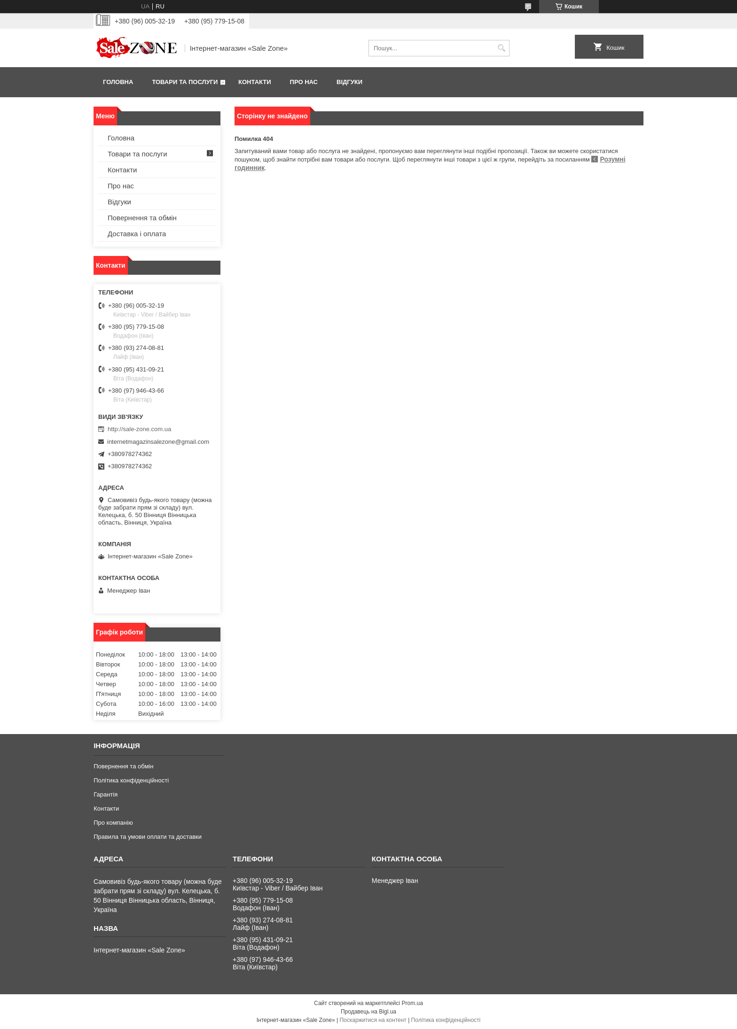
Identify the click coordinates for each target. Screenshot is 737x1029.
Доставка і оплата (137, 234)
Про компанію (113, 822)
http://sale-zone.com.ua (139, 429)
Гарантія (106, 794)
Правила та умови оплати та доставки (148, 836)
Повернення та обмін (142, 218)
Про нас (304, 81)
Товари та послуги (185, 81)
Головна (118, 81)
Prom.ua (412, 1003)
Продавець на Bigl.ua (368, 1011)
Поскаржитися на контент (372, 1020)
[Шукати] (501, 48)
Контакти (254, 81)
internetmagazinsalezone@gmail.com (158, 441)
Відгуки (349, 81)
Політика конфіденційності (131, 780)
